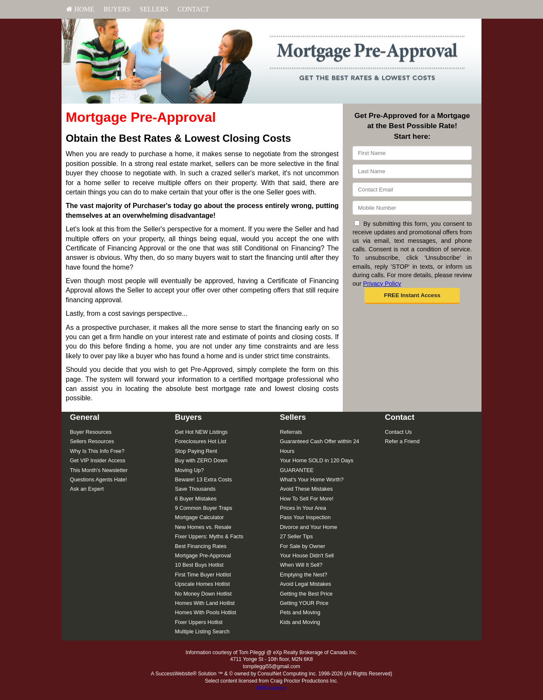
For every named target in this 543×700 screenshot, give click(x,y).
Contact (193, 9)
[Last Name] (412, 171)
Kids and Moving (300, 622)
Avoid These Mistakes (306, 489)
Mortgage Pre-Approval (203, 555)
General (85, 417)
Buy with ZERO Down (201, 460)
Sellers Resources (92, 441)
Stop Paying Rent (196, 451)
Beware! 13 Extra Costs (203, 479)
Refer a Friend (402, 441)
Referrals (291, 432)
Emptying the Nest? (303, 574)
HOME (80, 9)
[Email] (412, 190)
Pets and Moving (300, 612)
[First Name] (412, 153)
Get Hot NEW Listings (201, 432)
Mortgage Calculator (199, 517)
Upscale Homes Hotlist (202, 584)
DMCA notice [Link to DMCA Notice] (271, 688)
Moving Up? (189, 470)
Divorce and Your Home (308, 527)
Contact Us (398, 432)
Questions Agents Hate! (98, 479)
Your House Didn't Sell (307, 555)
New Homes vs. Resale (203, 527)
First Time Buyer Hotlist (203, 574)
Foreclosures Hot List (200, 441)
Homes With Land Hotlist (205, 603)
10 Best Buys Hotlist (199, 565)
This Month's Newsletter (99, 470)
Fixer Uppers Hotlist (198, 622)
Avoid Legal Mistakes (305, 584)
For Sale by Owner (302, 546)
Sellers (154, 9)
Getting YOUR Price (304, 603)
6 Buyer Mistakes (195, 498)
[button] (412, 296)
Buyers (117, 9)
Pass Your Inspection (305, 517)
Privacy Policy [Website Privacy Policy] (382, 283)
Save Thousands (195, 489)
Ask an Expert (87, 489)
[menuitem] (80, 9)
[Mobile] (412, 208)
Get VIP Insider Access (98, 460)
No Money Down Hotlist (203, 593)
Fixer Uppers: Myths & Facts (209, 536)
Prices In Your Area (303, 508)
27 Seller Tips (296, 536)
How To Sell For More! (306, 498)
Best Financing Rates (201, 546)
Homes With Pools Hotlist (205, 612)
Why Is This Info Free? (97, 451)
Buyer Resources (91, 432)
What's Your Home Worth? (312, 479)
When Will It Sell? (301, 565)
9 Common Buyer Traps (203, 508)
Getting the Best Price (306, 593)
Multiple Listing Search (202, 631)
